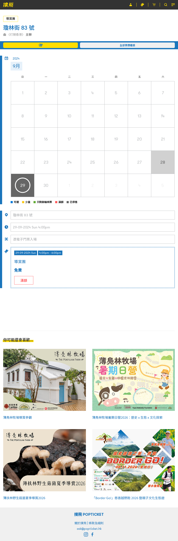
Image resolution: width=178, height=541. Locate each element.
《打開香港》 (16, 35)
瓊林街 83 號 (18, 27)
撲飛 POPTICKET (89, 514)
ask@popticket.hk (89, 529)
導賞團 (10, 19)
